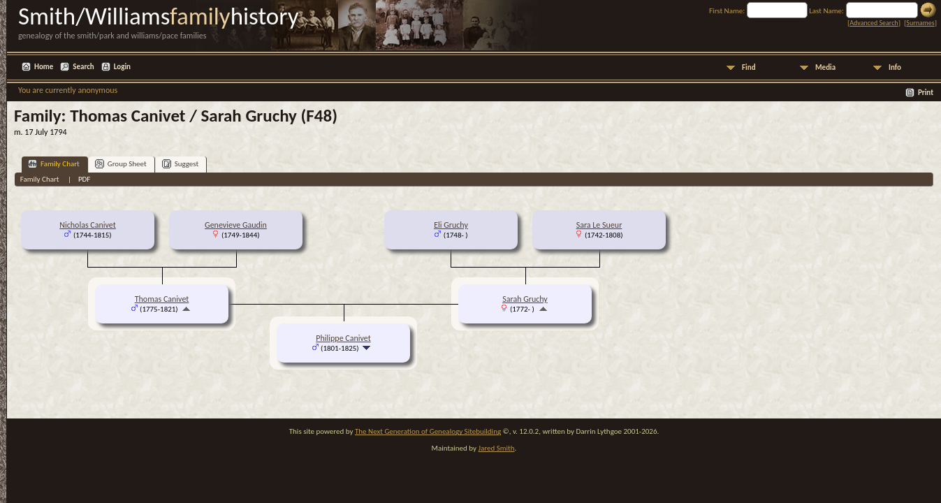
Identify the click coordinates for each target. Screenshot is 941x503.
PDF (84, 179)
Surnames (920, 22)
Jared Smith (497, 448)
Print (925, 92)
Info (895, 67)
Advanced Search (873, 22)
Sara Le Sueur (599, 225)
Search (83, 66)
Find (749, 67)
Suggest (180, 164)
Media (825, 67)
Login (122, 66)
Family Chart (54, 164)
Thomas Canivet (162, 299)
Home (43, 66)
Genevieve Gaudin (236, 225)
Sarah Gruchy (525, 299)
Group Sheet (121, 164)
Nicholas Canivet (87, 225)
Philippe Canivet (343, 338)
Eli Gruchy (451, 225)
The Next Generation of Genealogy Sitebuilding (428, 431)
